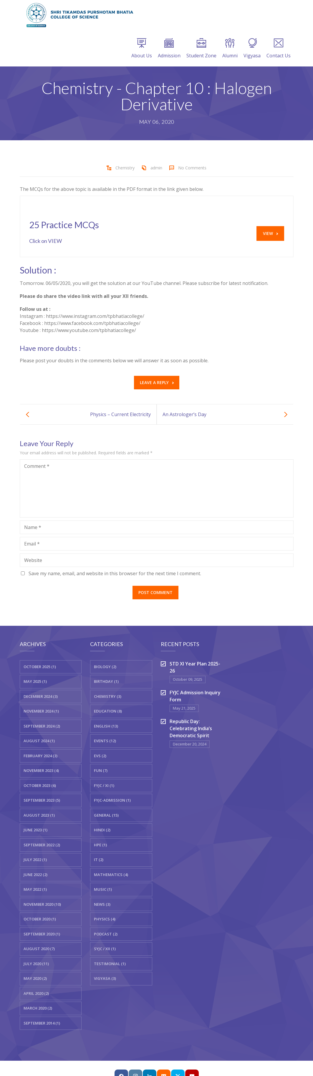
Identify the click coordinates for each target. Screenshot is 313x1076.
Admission (169, 48)
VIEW (270, 233)
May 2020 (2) (35, 978)
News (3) (102, 904)
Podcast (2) (105, 934)
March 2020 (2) (38, 1008)
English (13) (106, 726)
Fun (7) (100, 770)
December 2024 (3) (41, 696)
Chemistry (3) (107, 696)
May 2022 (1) (35, 889)
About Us (141, 48)
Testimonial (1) (110, 963)
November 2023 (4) (41, 770)
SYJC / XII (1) (105, 948)
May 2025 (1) (35, 681)
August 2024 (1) (39, 740)
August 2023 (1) (39, 815)
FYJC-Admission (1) (112, 800)
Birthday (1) (106, 681)
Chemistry (125, 168)
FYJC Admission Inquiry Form (195, 696)
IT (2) (98, 859)
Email (32, 543)
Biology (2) (105, 666)
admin (156, 168)
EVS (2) (100, 755)
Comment (36, 466)
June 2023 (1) (35, 830)
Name (32, 527)
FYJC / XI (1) (104, 785)
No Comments (192, 168)
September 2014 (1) (42, 1023)
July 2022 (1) (35, 859)
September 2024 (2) (42, 726)
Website (33, 560)
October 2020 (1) (40, 919)
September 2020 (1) (42, 934)
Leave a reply (157, 382)
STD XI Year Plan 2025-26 (195, 667)
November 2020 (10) (42, 904)
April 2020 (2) (36, 993)
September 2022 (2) (42, 845)
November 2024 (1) (41, 711)
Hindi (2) (102, 830)
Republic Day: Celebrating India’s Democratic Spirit (191, 728)
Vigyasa (252, 48)
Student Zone (201, 48)
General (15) (106, 815)
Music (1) (103, 889)
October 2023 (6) (40, 785)
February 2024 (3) (40, 755)
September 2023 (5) (42, 800)
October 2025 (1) (40, 666)
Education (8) (108, 711)
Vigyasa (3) (105, 978)
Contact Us (278, 48)
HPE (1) (100, 845)
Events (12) (105, 740)
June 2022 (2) (35, 874)
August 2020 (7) (39, 948)
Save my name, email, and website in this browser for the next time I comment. (115, 573)
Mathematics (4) (111, 874)
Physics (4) (104, 919)
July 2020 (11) (36, 963)
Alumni (230, 48)
